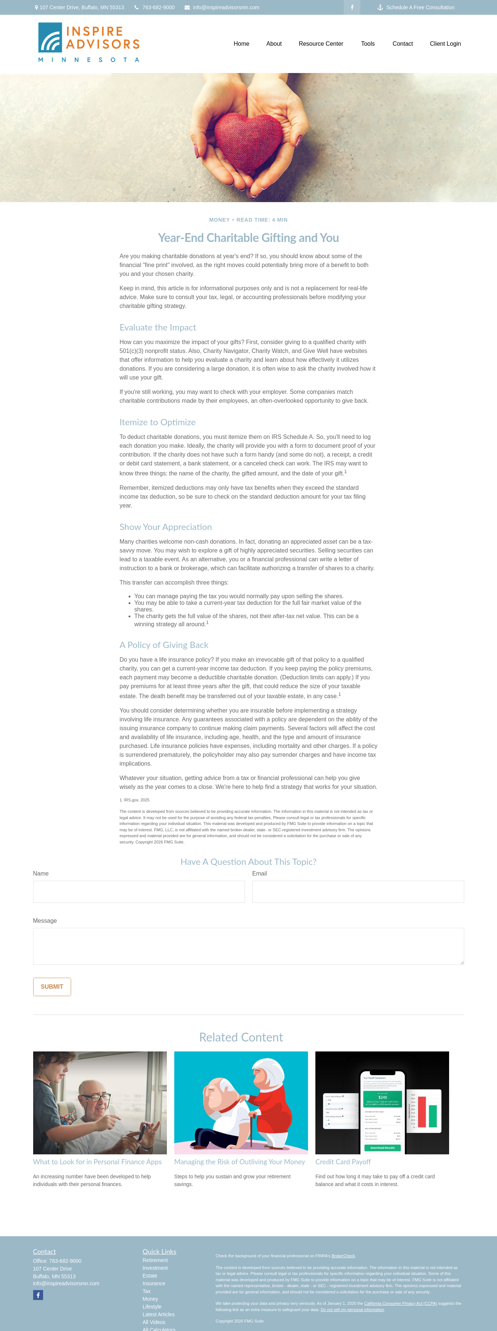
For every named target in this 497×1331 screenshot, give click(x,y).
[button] (241, 44)
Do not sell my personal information (352, 1309)
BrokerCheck (343, 1256)
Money (150, 1299)
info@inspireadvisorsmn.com (221, 7)
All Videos (154, 1322)
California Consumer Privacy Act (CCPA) (400, 1303)
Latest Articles (159, 1314)
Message (45, 921)
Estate (150, 1276)
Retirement (155, 1260)
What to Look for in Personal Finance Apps (97, 1162)
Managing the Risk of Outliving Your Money (239, 1162)
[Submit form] (52, 987)
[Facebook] (352, 7)
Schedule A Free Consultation (415, 7)
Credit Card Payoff (343, 1162)
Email (259, 873)
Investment (155, 1268)
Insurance (154, 1283)
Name (41, 873)
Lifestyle (152, 1307)
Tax (147, 1291)
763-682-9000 (154, 7)
